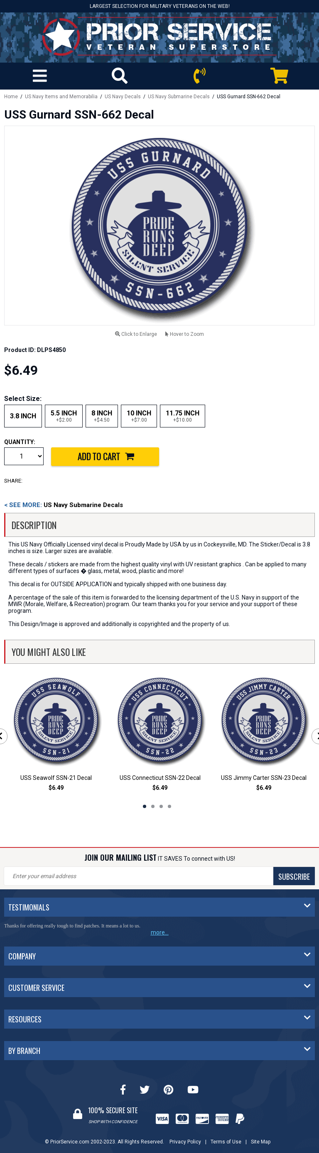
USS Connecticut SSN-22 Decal (160, 777)
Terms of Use (226, 1142)
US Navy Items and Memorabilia (61, 97)
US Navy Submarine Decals (179, 97)
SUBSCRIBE (294, 876)
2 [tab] (153, 806)
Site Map (260, 1142)
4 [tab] (169, 806)
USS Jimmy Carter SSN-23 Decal (264, 777)
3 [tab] (161, 806)
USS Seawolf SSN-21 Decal (56, 777)
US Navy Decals (123, 97)
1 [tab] (144, 806)
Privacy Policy (185, 1142)
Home (11, 97)
